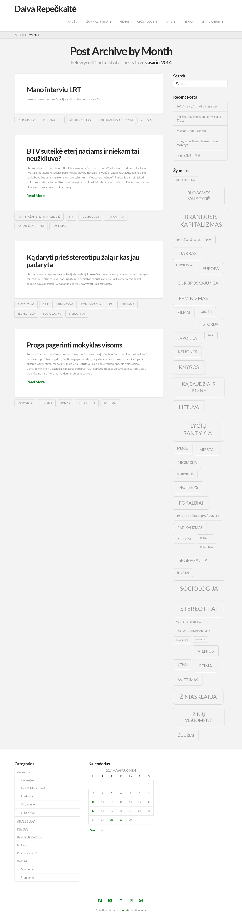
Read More (36, 195)
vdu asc (146, 119)
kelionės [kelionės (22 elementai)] (187, 351)
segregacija (26, 313)
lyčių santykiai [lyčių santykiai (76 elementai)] (198, 429)
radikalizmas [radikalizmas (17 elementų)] (190, 528)
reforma (46, 403)
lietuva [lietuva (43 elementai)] (189, 407)
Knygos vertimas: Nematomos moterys (197, 143)
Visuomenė (28, 804)
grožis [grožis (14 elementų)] (206, 311)
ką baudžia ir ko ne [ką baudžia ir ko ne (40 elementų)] (199, 387)
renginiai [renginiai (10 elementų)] (207, 547)
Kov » (100, 830)
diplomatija (26, 119)
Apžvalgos (23, 772)
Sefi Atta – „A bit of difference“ (197, 106)
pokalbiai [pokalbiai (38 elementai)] (191, 503)
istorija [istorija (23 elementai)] (210, 324)
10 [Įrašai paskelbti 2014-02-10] (93, 801)
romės (65, 403)
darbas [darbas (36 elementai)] (188, 253)
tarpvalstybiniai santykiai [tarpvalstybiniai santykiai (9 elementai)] (193, 631)
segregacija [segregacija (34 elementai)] (193, 560)
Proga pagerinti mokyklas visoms (74, 344)
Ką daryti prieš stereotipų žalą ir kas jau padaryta (83, 261)
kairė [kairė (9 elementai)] (211, 335)
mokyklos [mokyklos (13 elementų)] (185, 474)
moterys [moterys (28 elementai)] (188, 487)
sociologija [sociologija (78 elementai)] (199, 588)
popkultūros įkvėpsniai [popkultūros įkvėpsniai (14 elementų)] (198, 516)
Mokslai (22, 845)
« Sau (91, 830)
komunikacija (91, 304)
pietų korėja (52, 119)
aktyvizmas (26, 304)
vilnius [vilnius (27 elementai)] (206, 651)
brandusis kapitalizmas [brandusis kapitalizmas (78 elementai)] (201, 220)
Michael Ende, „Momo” (192, 130)
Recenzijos (27, 780)
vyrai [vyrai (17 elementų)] (182, 664)
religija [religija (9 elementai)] (205, 537)
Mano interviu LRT (54, 89)
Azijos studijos (26, 820)
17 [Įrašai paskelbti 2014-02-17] (93, 810)
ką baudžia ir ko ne (31, 225)
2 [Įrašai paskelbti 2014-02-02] (149, 784)
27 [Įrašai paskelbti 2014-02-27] (121, 819)
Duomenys (27, 869)
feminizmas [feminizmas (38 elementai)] (193, 298)
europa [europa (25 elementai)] (211, 268)
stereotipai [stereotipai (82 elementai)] (198, 608)
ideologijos (90, 216)
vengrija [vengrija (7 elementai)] (200, 639)
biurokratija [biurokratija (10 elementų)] (185, 180)
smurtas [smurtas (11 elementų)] (183, 572)
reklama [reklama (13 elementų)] (184, 539)
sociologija (52, 313)
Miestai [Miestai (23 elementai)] (207, 449)
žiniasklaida (28, 812)
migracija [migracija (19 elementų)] (187, 462)
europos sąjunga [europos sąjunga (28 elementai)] (198, 282)
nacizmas (59, 225)
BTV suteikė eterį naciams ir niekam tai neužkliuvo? (83, 155)
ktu (111, 304)
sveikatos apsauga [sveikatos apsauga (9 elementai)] (188, 622)
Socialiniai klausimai (33, 788)
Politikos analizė (27, 853)
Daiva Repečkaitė (45, 8)
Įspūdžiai (22, 828)
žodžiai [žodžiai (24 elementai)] (186, 735)
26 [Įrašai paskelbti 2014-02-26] (111, 819)
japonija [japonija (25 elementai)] (187, 338)
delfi (45, 304)
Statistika (27, 796)
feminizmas (65, 304)
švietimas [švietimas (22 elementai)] (188, 679)
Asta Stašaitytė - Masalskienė (39, 216)
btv (71, 216)
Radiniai (22, 861)
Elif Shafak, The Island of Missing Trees (199, 118)
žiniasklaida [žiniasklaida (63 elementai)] (198, 696)
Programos (27, 877)
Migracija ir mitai (188, 155)
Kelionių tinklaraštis (29, 837)
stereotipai (77, 313)
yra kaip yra (115, 216)
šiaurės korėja (80, 119)
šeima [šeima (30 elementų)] (205, 665)
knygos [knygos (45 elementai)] (189, 367)
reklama (128, 304)
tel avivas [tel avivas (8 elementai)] (182, 639)
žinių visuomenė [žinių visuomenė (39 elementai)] (199, 717)
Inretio (125, 910)
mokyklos (25, 403)
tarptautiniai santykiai (116, 119)
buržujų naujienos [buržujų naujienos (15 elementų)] (194, 239)
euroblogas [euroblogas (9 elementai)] (184, 265)
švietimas (110, 403)
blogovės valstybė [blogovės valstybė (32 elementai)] (199, 195)
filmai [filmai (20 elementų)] (184, 312)
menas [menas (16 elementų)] (182, 448)
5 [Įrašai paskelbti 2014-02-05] (111, 793)
